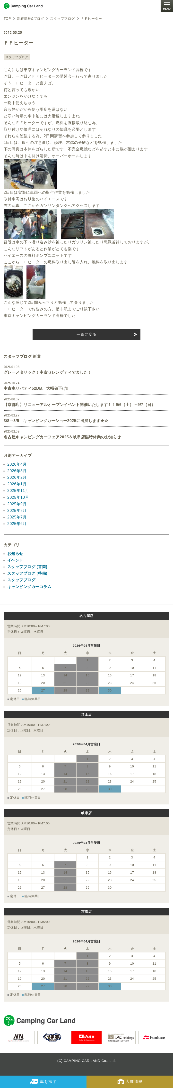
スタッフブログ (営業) (27, 567)
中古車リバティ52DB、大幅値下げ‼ (36, 388)
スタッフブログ (16, 57)
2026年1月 (17, 484)
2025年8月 (17, 510)
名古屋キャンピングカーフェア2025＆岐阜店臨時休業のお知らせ (62, 437)
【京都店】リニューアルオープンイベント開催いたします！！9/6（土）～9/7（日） (79, 405)
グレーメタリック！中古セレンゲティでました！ (48, 372)
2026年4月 (17, 464)
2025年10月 (18, 497)
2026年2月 (17, 477)
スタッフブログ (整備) (27, 573)
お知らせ (15, 554)
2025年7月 (17, 517)
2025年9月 (17, 504)
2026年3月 (17, 471)
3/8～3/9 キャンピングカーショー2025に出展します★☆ (56, 421)
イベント (15, 560)
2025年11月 (18, 491)
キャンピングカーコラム (29, 587)
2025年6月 (17, 524)
